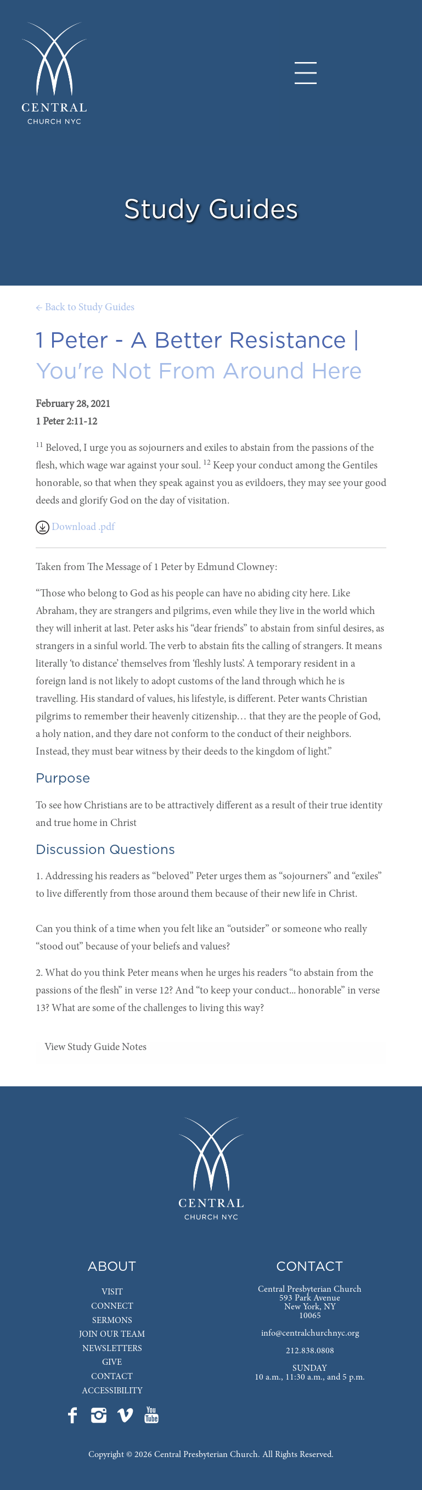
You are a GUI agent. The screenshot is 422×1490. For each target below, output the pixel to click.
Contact (112, 1376)
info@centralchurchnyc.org (310, 1333)
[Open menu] (306, 73)
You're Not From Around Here (199, 372)
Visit (112, 1292)
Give (112, 1362)
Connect (112, 1306)
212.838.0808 (310, 1351)
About (112, 1267)
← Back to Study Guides (85, 308)
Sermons (112, 1320)
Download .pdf (75, 527)
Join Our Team (112, 1334)
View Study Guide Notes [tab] (95, 1047)
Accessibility (112, 1391)
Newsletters (112, 1348)
